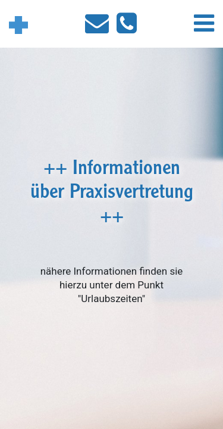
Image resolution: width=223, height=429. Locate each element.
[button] (204, 27)
